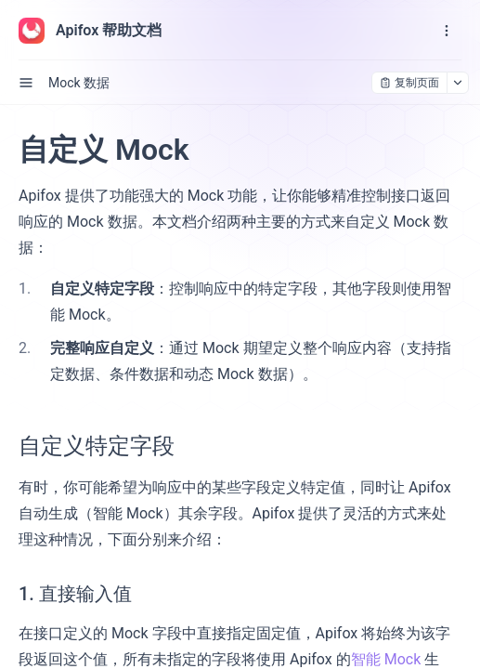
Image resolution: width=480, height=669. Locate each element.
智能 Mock (386, 659)
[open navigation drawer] (446, 31)
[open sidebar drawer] (26, 83)
